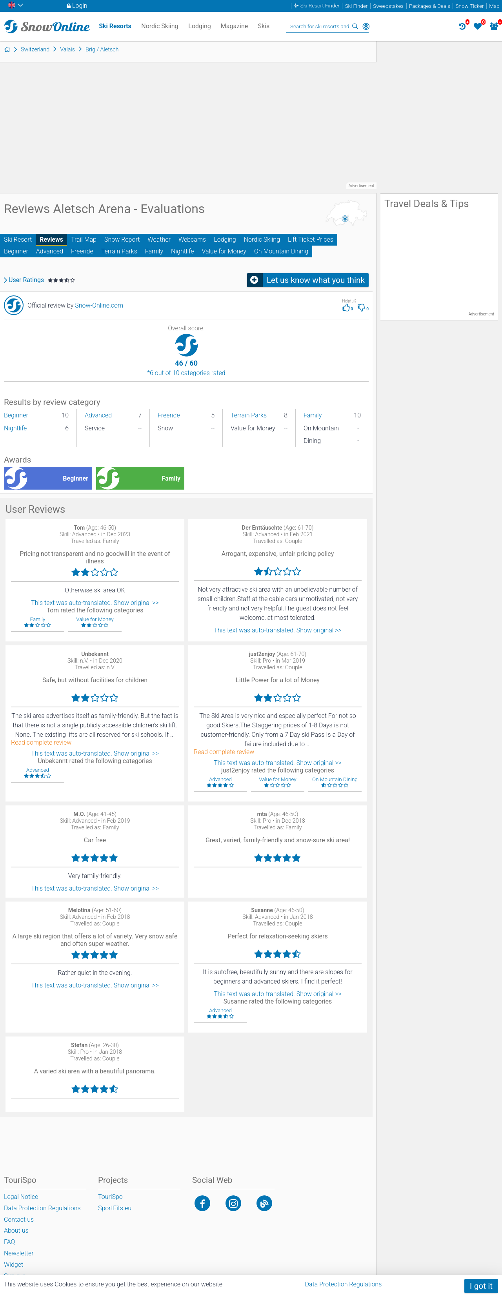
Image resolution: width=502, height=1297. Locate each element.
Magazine (234, 26)
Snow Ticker (470, 6)
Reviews (51, 239)
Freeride (82, 251)
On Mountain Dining (281, 251)
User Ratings (26, 280)
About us (16, 1230)
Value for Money (224, 251)
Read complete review (41, 743)
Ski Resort (18, 239)
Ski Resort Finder (320, 6)
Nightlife (182, 251)
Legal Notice (21, 1196)
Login (79, 5)
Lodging (225, 239)
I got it (481, 1286)
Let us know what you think (316, 280)
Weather (159, 239)
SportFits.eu (114, 1208)
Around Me (366, 26)
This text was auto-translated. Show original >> (95, 603)
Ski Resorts (115, 26)
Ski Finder (356, 6)
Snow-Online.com (99, 305)
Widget (13, 1264)
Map (494, 6)
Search (355, 26)
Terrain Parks (119, 251)
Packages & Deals (429, 6)
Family (154, 251)
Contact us (19, 1219)
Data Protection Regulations (343, 1284)
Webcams (192, 239)
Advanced (49, 251)
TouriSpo (110, 1196)
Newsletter (19, 1253)
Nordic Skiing (262, 239)
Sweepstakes (388, 6)
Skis (264, 26)
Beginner (16, 251)
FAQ (9, 1242)
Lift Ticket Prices (310, 239)
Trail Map (83, 239)
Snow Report (122, 239)
